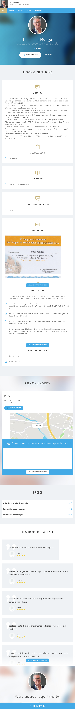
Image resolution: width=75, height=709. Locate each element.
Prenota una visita (37, 706)
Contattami (48, 55)
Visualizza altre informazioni (37, 285)
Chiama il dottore (14, 408)
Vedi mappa (37, 426)
